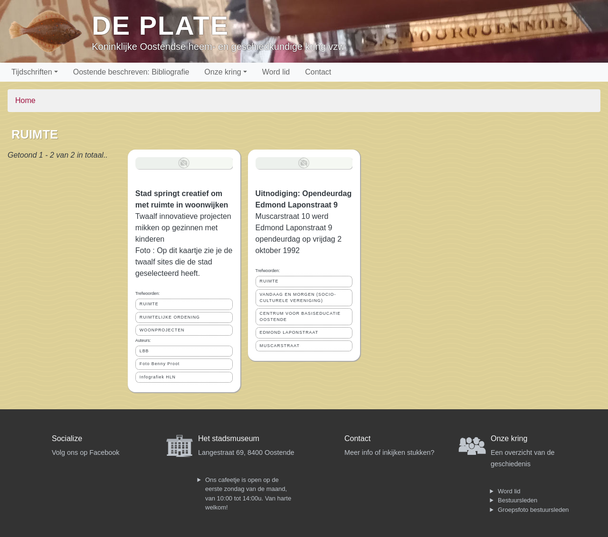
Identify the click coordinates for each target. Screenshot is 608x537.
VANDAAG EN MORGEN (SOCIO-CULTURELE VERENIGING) (298, 297)
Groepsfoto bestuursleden (533, 509)
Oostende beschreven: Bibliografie (131, 72)
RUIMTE (149, 303)
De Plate (160, 25)
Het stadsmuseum (228, 438)
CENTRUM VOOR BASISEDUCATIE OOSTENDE (300, 316)
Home (25, 100)
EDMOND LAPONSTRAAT (289, 332)
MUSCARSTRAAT (280, 345)
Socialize (67, 438)
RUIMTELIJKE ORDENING (170, 317)
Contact (318, 72)
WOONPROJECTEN (162, 330)
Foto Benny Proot (160, 363)
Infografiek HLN (158, 377)
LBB (144, 351)
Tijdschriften (31, 72)
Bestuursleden (517, 500)
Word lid (276, 72)
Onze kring (222, 72)
